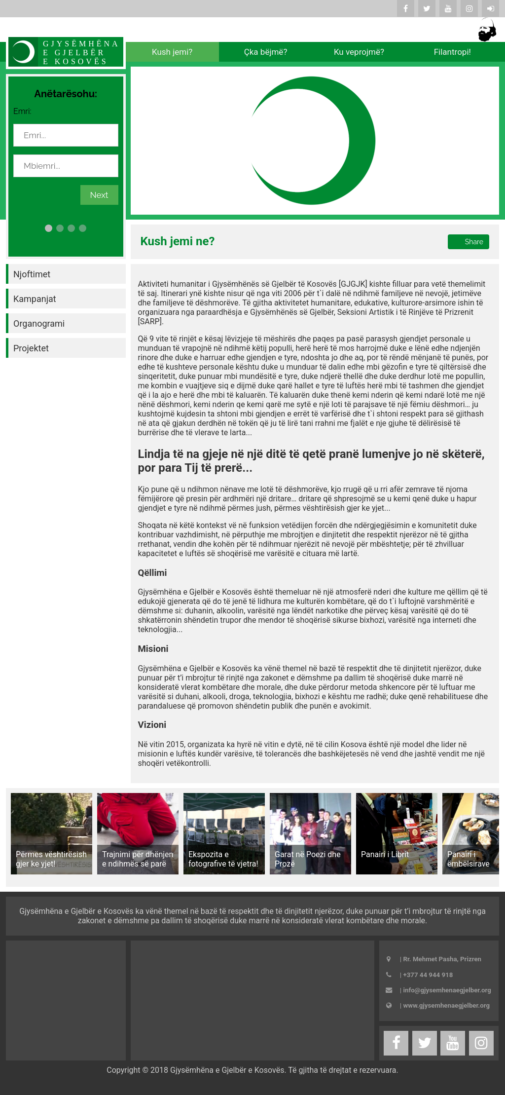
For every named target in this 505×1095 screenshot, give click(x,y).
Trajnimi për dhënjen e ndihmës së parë (137, 859)
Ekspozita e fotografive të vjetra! (223, 859)
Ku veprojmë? (359, 52)
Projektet (31, 348)
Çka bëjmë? (266, 52)
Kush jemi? (172, 52)
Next (99, 195)
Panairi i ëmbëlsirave (468, 859)
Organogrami (39, 323)
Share (474, 242)
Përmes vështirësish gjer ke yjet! (51, 859)
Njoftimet (31, 274)
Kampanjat (34, 299)
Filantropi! (452, 52)
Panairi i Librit (385, 854)
